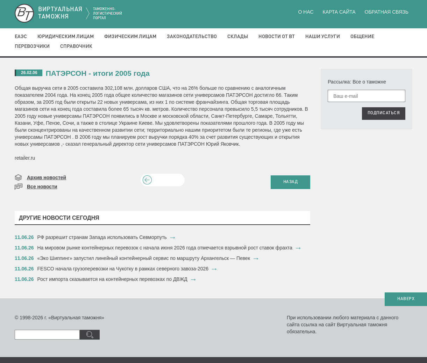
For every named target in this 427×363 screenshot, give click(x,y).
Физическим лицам (130, 36)
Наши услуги (322, 36)
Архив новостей (46, 177)
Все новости (42, 186)
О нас (306, 12)
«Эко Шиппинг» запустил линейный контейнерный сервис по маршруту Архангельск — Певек (143, 258)
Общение (362, 36)
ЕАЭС (21, 36)
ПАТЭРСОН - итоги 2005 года (98, 73)
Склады (237, 36)
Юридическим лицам (65, 36)
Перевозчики (32, 46)
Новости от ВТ (276, 36)
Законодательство (192, 36)
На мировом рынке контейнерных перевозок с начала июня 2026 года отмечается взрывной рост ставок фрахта (164, 248)
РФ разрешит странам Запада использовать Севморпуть (102, 237)
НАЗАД (290, 182)
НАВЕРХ (405, 299)
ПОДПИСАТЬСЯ (384, 113)
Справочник (76, 46)
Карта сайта (338, 12)
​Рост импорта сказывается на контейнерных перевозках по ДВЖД (112, 279)
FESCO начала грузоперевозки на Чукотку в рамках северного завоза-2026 (123, 268)
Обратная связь (386, 12)
